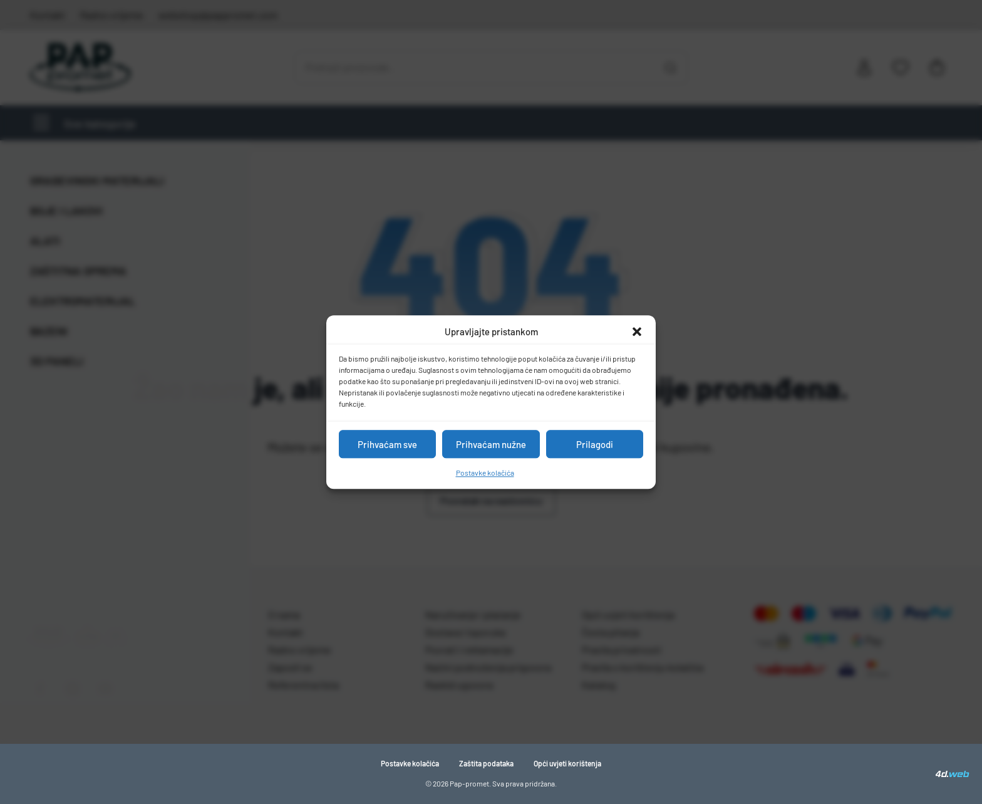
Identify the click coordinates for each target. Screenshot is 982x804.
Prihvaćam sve (387, 444)
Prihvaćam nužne (491, 444)
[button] (637, 331)
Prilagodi (594, 444)
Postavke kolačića (485, 472)
